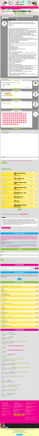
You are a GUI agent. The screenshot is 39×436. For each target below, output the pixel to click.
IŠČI (36, 268)
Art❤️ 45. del (4, 312)
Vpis (2, 259)
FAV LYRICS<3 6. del (12, 354)
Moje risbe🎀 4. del (11, 393)
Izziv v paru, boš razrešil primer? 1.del (16, 345)
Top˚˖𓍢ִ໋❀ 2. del (4, 321)
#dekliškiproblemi (8, 16)
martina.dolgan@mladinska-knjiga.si (19, 413)
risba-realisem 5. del (6, 325)
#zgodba (31, 16)
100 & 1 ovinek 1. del (6, 303)
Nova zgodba (19, 13)
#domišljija (13, 16)
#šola (25, 16)
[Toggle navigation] (2, 7)
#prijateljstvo (22, 16)
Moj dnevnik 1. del (5, 317)
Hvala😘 (3, 308)
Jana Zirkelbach (4, 409)
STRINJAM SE (19, 434)
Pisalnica (6, 11)
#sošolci (28, 16)
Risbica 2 (3, 290)
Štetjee (9, 380)
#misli (3, 16)
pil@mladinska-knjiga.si (8, 406)
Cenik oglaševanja (19, 414)
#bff (4, 16)
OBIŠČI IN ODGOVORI (6, 227)
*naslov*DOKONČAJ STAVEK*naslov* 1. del (17, 350)
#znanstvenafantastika (5, 17)
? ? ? (19, 279)
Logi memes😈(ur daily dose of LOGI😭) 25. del (11, 286)
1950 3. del (4, 299)
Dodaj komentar (16, 108)
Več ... (19, 209)
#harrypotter (17, 16)
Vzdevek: (2, 251)
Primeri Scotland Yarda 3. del (16, 376)
